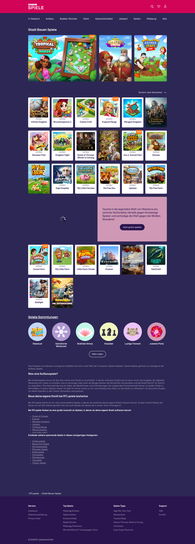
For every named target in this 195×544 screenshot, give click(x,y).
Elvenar (36, 419)
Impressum (33, 511)
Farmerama (118, 526)
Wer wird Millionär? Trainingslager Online (80, 530)
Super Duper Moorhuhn (123, 530)
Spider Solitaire (69, 515)
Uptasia (36, 424)
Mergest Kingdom (41, 422)
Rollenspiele (38, 452)
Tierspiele (37, 460)
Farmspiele (37, 455)
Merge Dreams (39, 430)
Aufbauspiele (38, 441)
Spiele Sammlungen (43, 317)
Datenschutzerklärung (37, 515)
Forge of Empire (40, 416)
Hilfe (161, 511)
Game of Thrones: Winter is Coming (128, 522)
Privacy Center (34, 519)
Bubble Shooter (69, 522)
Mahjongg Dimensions (72, 526)
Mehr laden (97, 354)
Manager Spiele (40, 449)
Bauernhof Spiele (40, 444)
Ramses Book (119, 515)
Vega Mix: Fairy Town (122, 511)
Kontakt (162, 515)
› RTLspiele (33, 493)
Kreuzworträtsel (70, 519)
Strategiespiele (39, 447)
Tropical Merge (39, 427)
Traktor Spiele (39, 463)
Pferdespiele (38, 457)
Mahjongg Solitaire (71, 511)
